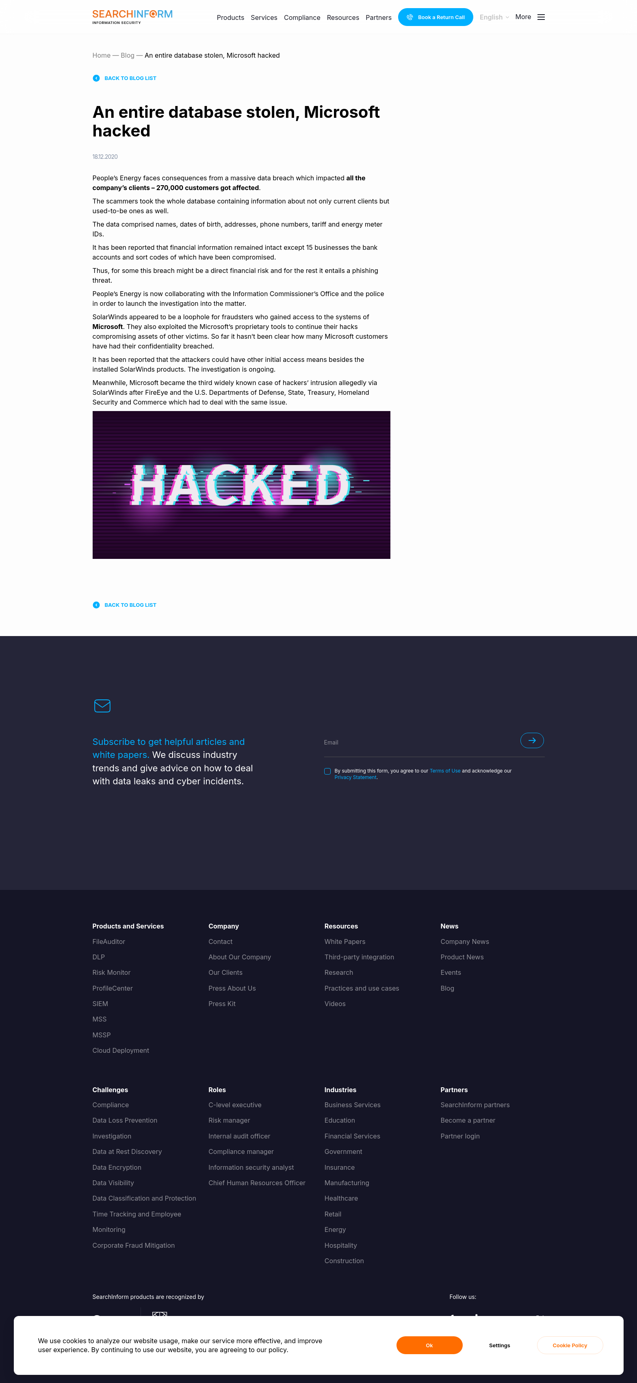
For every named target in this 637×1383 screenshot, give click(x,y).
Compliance (302, 15)
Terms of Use (445, 771)
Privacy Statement (356, 777)
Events (451, 972)
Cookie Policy (569, 1345)
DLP (99, 957)
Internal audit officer (239, 1136)
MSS (100, 1019)
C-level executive (235, 1105)
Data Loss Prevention (125, 1120)
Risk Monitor (112, 972)
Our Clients (225, 972)
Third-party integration (359, 957)
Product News (462, 957)
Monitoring (109, 1229)
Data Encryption (117, 1167)
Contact (220, 941)
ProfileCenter (113, 988)
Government (343, 1151)
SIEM (100, 1004)
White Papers (345, 941)
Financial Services (352, 1136)
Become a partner (468, 1120)
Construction (344, 1261)
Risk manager (229, 1120)
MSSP (102, 1035)
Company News (465, 941)
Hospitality (341, 1245)
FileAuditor (109, 941)
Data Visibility (113, 1183)
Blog (127, 55)
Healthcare (341, 1198)
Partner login (460, 1136)
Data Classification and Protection (144, 1198)
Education (340, 1120)
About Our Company (239, 957)
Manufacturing (347, 1183)
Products (231, 17)
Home (102, 55)
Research (339, 972)
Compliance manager (241, 1151)
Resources (343, 8)
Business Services (353, 1105)
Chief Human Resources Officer (257, 1183)
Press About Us (232, 988)
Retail (333, 1214)
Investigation (112, 1136)
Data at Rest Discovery (127, 1151)
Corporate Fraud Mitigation (134, 1245)
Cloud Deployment (121, 1050)
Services (264, 17)
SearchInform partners (475, 1105)
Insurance (340, 1167)
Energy (335, 1229)
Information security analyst (251, 1167)
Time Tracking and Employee (137, 1214)
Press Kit (222, 1004)
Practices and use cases (362, 988)
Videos (335, 1004)
